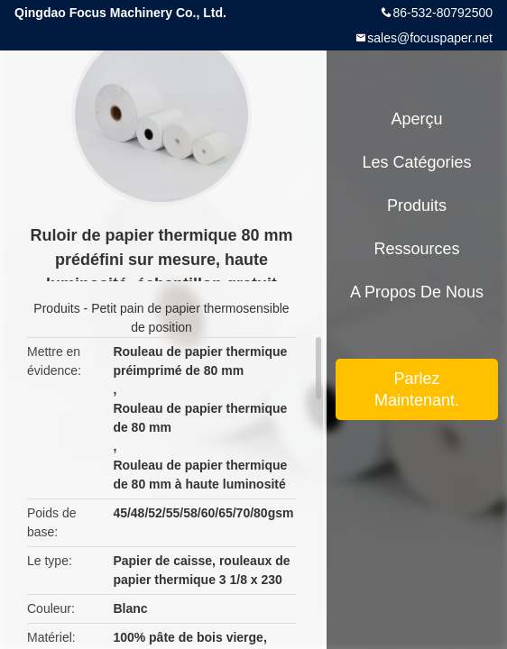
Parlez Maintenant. (416, 389)
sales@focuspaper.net (430, 38)
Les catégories (416, 162)
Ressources (416, 249)
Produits (56, 308)
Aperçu (416, 119)
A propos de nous (417, 292)
